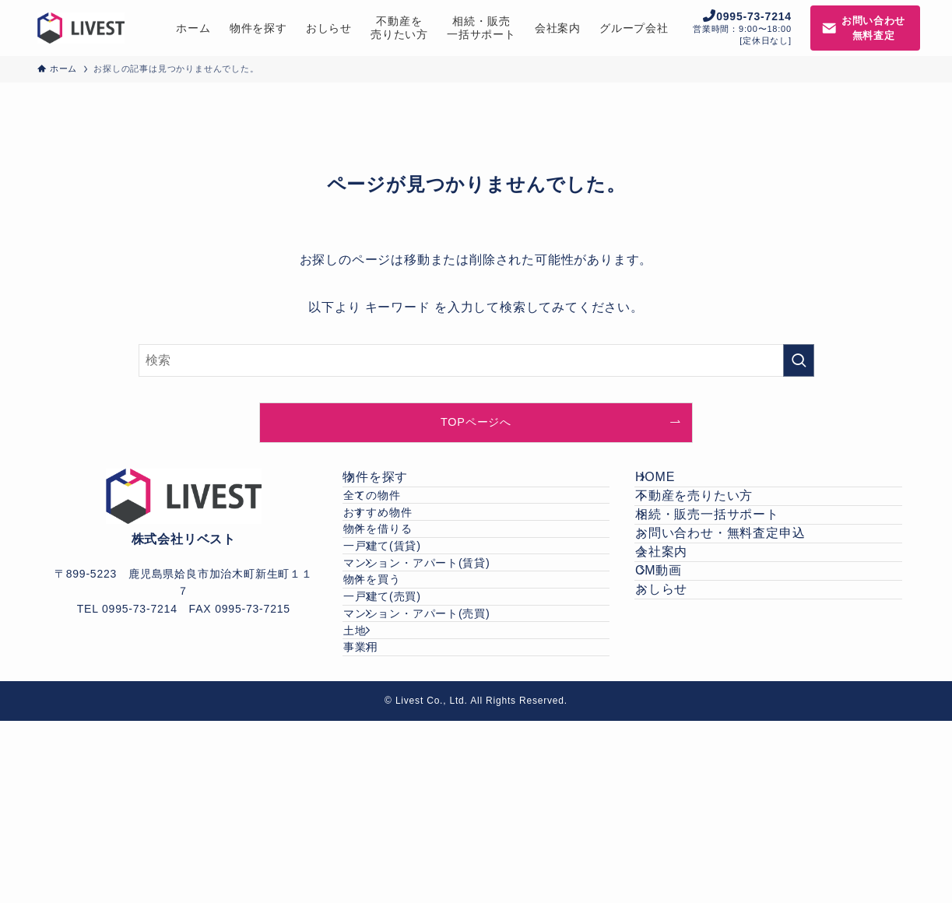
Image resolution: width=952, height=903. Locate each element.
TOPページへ (476, 422)
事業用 (395, 820)
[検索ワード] (476, 360)
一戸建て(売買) (417, 721)
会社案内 (679, 633)
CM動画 (676, 669)
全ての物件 (399, 521)
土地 (390, 788)
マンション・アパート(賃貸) (451, 654)
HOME (673, 486)
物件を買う (399, 687)
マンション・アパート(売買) (451, 754)
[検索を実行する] (798, 360)
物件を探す (394, 486)
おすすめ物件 (405, 554)
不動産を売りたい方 (712, 522)
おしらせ (679, 707)
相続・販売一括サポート (725, 559)
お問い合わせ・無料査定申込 (738, 596)
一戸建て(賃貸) (417, 621)
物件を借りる (405, 588)
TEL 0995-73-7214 (127, 609)
